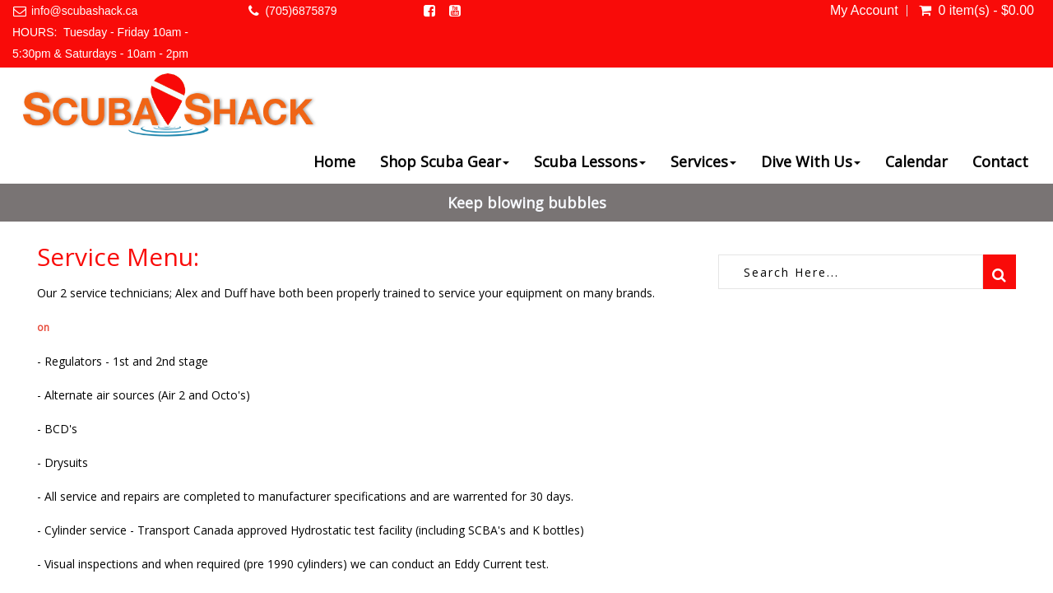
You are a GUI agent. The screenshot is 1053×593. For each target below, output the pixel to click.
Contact (1000, 161)
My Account (864, 10)
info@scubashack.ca (84, 10)
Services (703, 161)
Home (334, 161)
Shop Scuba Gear (444, 161)
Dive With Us (810, 161)
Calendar (916, 161)
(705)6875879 (300, 10)
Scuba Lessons (590, 161)
